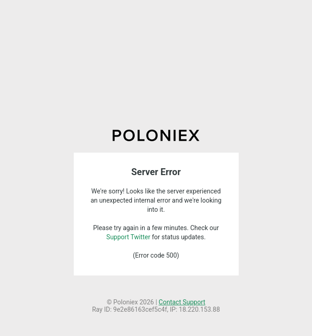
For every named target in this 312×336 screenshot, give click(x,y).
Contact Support (182, 302)
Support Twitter (128, 237)
